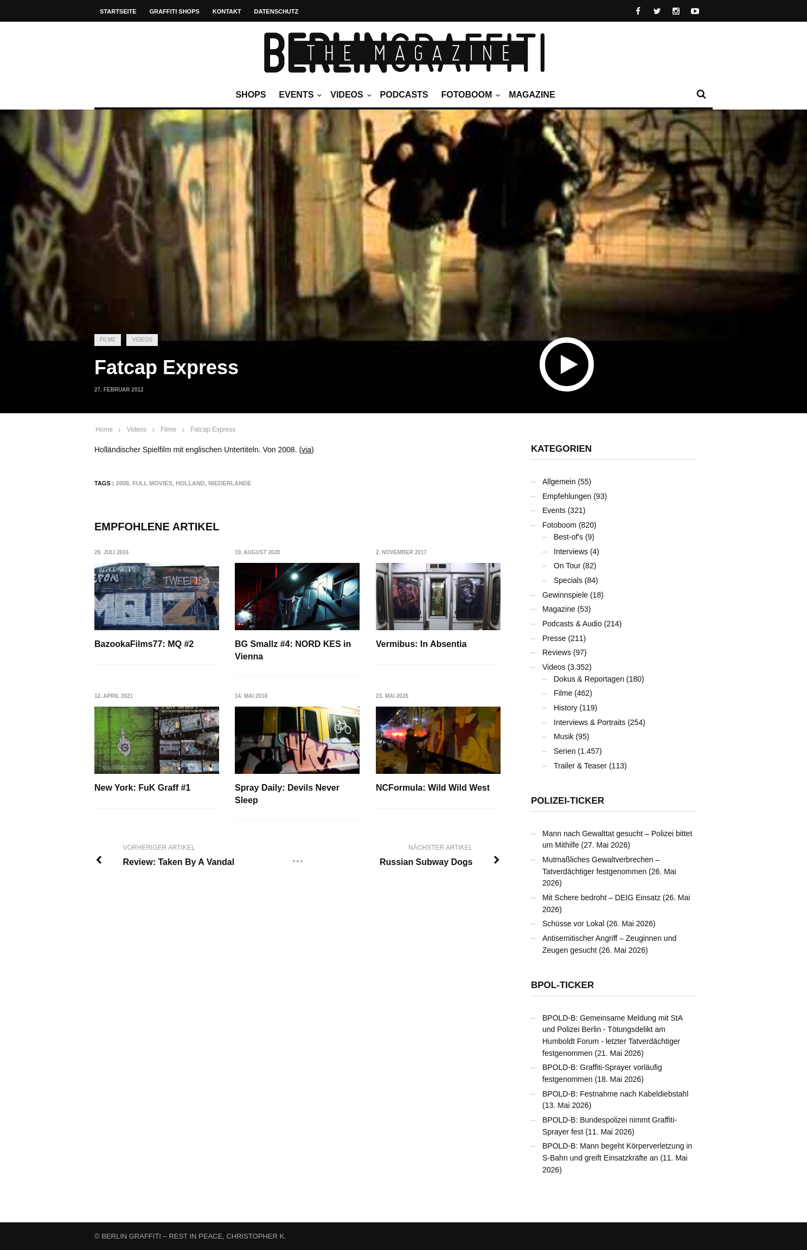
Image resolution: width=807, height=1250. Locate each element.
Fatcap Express (212, 429)
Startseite (118, 11)
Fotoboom (469, 95)
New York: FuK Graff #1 (142, 787)
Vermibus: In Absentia (421, 644)
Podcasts (404, 94)
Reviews (556, 652)
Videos (349, 95)
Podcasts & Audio (572, 623)
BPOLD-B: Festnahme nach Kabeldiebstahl (615, 1093)
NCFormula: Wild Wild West (433, 787)
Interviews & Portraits (589, 722)
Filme (108, 340)
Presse (554, 638)
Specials (568, 580)
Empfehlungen (566, 496)
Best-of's (568, 537)
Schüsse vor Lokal (573, 923)
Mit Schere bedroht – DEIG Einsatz (601, 897)
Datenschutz (276, 11)
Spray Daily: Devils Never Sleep (287, 793)
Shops (250, 94)
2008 (122, 483)
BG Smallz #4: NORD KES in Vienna (293, 650)
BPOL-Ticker (562, 985)
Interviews (571, 551)
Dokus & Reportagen (589, 679)
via (306, 449)
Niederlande (229, 483)
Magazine (532, 94)
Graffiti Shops (175, 11)
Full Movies (152, 483)
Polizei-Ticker (567, 801)
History (566, 707)
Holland (190, 483)
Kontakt (227, 11)
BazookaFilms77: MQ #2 (144, 644)
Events (299, 95)
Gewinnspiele (565, 595)
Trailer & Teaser (580, 765)
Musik (564, 736)
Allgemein (558, 481)
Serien (564, 751)
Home (104, 429)
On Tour (567, 565)
